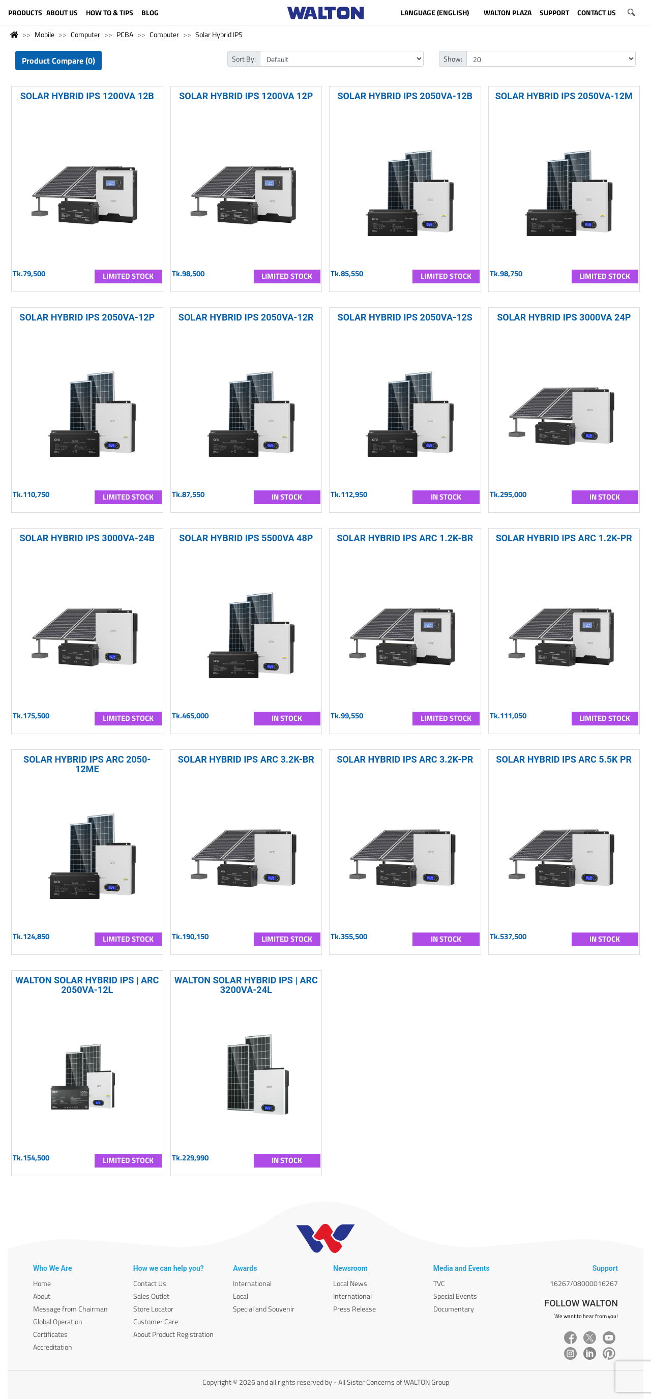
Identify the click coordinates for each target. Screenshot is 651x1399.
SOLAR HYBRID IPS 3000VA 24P (564, 317)
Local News (350, 1283)
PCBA (124, 34)
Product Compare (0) (58, 60)
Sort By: (244, 58)
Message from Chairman (70, 1308)
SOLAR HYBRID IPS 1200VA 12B (87, 96)
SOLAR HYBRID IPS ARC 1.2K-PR (564, 538)
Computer (85, 34)
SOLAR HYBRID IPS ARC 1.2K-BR (405, 538)
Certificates (50, 1334)
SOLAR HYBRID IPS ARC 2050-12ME (87, 764)
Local (240, 1296)
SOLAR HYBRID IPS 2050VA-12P (87, 317)
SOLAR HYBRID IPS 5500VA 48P (246, 538)
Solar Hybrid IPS (219, 34)
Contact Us (149, 1283)
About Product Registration (173, 1334)
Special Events (455, 1296)
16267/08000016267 (584, 1283)
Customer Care (155, 1321)
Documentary (453, 1308)
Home (42, 1283)
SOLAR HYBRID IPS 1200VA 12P (246, 96)
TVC (439, 1283)
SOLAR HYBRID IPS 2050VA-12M (564, 96)
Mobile (44, 34)
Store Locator (153, 1308)
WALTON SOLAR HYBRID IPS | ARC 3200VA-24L (246, 985)
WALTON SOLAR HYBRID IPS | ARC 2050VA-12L (87, 985)
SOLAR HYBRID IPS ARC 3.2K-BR (246, 759)
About (41, 1296)
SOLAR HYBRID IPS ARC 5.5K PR (564, 759)
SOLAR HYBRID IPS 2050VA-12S (405, 317)
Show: (452, 58)
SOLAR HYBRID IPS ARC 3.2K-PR (405, 759)
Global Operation (57, 1321)
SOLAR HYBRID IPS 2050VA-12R (246, 317)
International (252, 1283)
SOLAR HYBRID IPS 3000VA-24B (87, 538)
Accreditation (52, 1347)
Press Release (354, 1308)
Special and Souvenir (263, 1308)
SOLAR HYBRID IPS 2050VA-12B (404, 96)
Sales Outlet (151, 1296)
